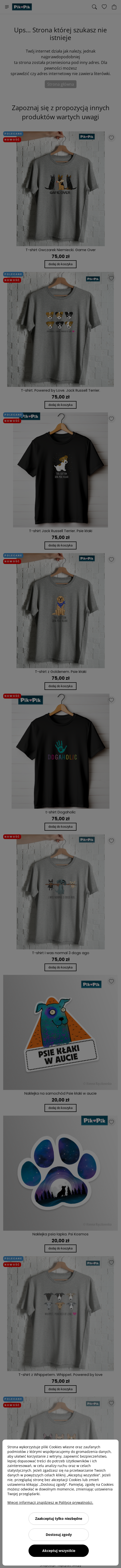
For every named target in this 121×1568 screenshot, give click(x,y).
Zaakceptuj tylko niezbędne (58, 1518)
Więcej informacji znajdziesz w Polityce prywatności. (50, 1502)
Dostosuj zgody (59, 1534)
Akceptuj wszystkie (58, 1550)
